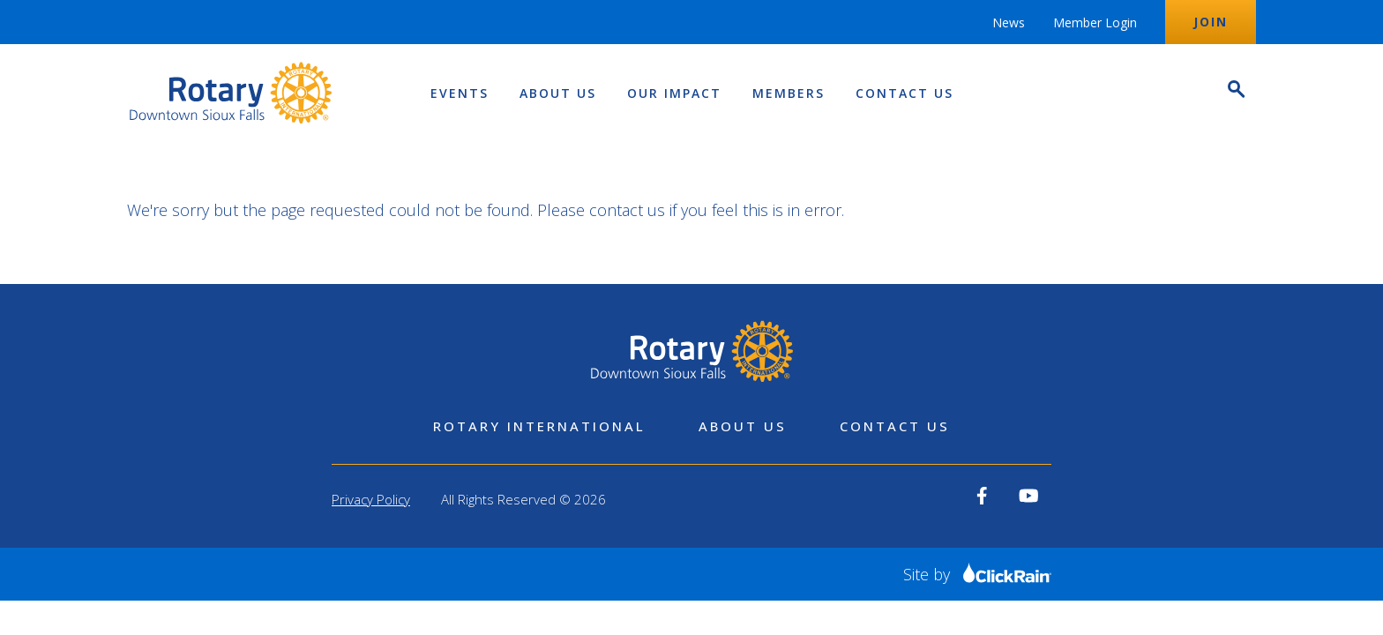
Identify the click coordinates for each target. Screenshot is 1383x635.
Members (788, 93)
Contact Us (904, 93)
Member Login (1095, 22)
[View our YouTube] (1029, 495)
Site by (977, 574)
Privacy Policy (371, 499)
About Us (558, 93)
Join (1210, 21)
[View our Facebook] (982, 495)
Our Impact (674, 93)
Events (459, 93)
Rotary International (539, 426)
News (1008, 22)
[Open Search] (1235, 91)
